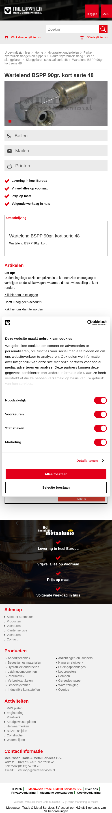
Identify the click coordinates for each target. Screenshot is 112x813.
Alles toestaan (56, 474)
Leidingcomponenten (22, 671)
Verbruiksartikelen (20, 680)
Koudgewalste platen (21, 722)
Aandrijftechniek (19, 658)
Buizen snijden (17, 731)
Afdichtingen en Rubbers (75, 658)
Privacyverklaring (23, 792)
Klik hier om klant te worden (23, 309)
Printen (18, 165)
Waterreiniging (68, 685)
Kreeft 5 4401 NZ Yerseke (36, 762)
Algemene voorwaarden (56, 792)
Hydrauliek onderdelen (63, 52)
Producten (14, 621)
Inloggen (92, 14)
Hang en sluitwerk (70, 662)
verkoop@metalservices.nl (36, 770)
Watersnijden (16, 740)
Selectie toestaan (56, 487)
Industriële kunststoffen (24, 689)
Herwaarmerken (18, 726)
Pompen (64, 676)
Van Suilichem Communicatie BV (44, 802)
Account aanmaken (20, 617)
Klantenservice (17, 630)
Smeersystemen (19, 685)
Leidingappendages (72, 667)
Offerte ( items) (94, 37)
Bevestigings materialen (24, 662)
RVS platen (15, 708)
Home (39, 52)
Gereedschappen (70, 680)
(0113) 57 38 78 (29, 766)
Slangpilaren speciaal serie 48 (47, 59)
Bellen (17, 135)
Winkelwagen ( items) (22, 37)
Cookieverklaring (89, 792)
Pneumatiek (16, 676)
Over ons (91, 789)
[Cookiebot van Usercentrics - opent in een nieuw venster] (87, 323)
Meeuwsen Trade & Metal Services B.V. (55, 789)
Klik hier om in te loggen (21, 295)
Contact (12, 639)
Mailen (18, 150)
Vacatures (14, 626)
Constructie (15, 735)
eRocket (93, 802)
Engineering (15, 713)
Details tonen (87, 460)
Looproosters (67, 671)
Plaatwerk (13, 717)
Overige (63, 689)
